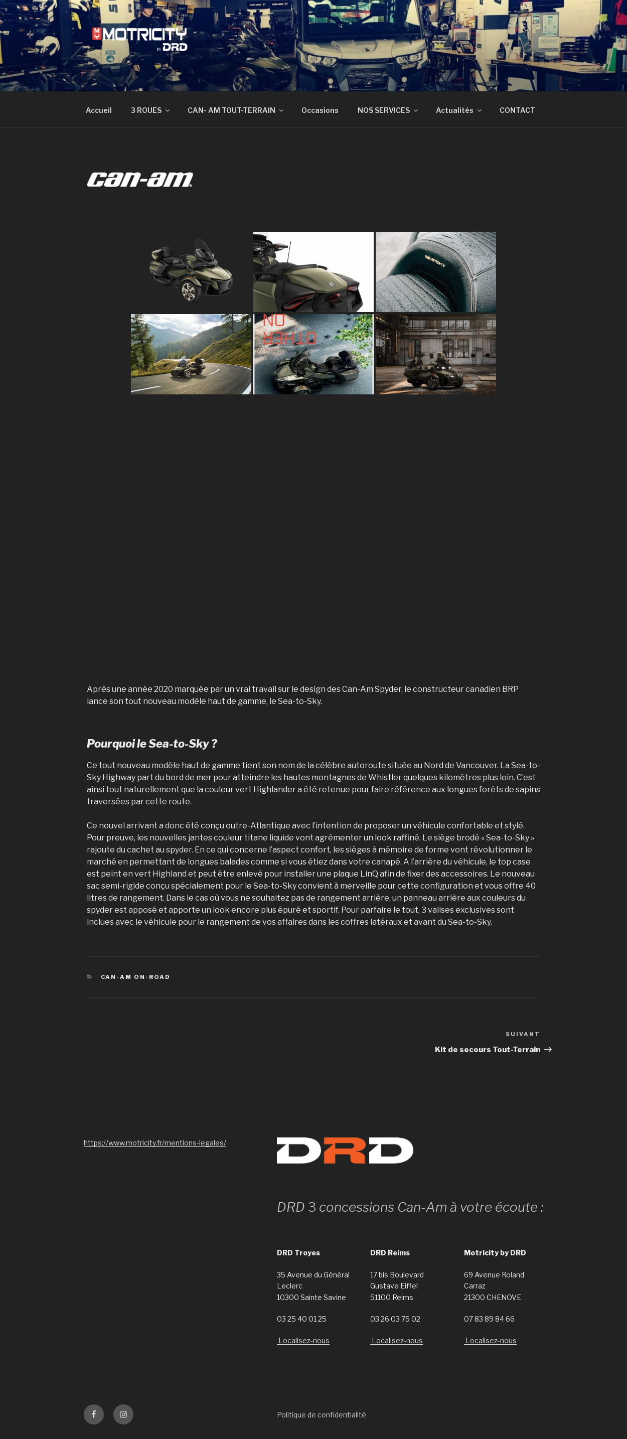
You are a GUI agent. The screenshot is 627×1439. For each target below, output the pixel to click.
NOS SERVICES (388, 110)
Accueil (99, 110)
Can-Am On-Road (136, 976)
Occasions (320, 110)
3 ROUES (151, 110)
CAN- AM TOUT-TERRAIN (236, 110)
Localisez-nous (303, 1340)
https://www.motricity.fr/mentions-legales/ (155, 1142)
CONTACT (517, 110)
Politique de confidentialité (321, 1414)
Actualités (459, 110)
